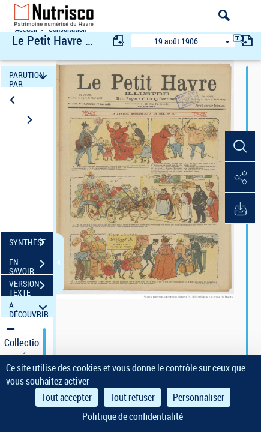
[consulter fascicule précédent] (119, 40)
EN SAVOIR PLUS (31, 265)
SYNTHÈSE (31, 242)
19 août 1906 (176, 41)
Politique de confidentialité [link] (132, 416)
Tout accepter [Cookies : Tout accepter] (66, 397)
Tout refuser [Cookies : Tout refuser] (132, 397)
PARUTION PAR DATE (29, 76)
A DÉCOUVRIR (29, 306)
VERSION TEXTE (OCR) (31, 286)
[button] (240, 146)
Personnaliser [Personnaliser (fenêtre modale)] (198, 397)
